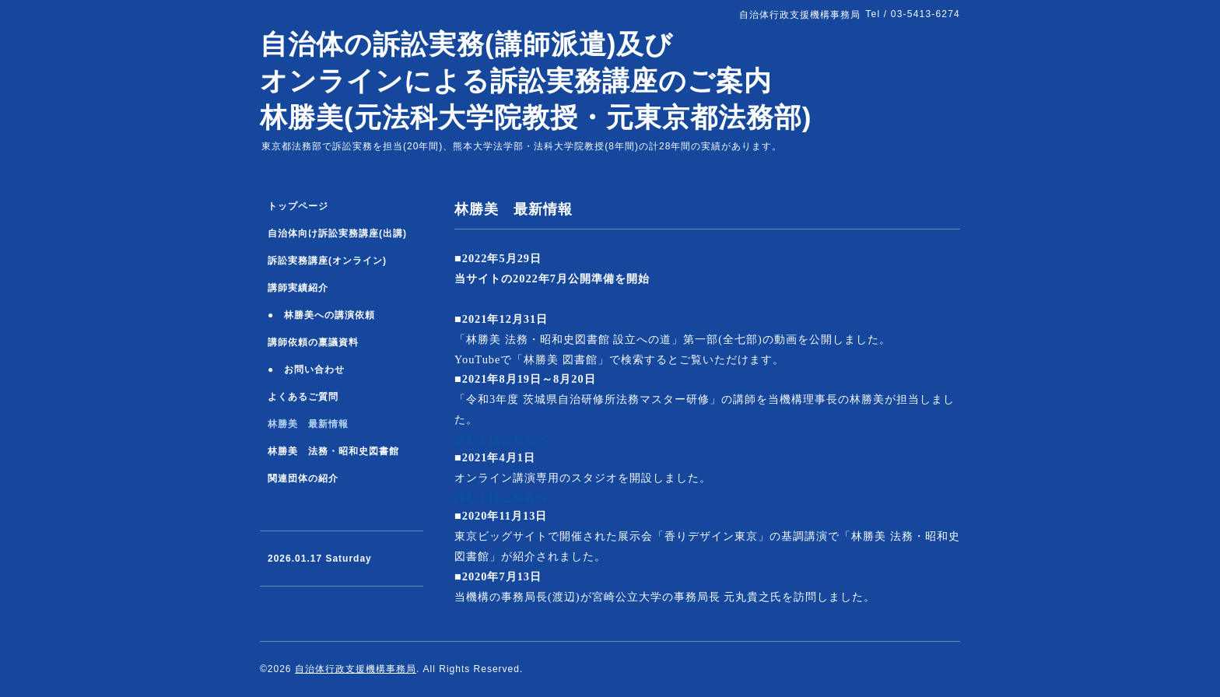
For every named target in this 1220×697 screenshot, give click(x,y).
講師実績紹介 (298, 287)
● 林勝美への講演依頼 (321, 315)
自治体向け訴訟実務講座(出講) (337, 233)
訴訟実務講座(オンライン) (327, 260)
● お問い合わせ (306, 369)
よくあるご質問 (303, 396)
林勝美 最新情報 (308, 424)
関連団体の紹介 (303, 478)
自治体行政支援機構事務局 (355, 669)
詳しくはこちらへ (501, 439)
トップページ (298, 206)
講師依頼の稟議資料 (313, 342)
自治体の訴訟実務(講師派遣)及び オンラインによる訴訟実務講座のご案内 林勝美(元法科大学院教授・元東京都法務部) (536, 80)
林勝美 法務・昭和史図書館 (333, 451)
